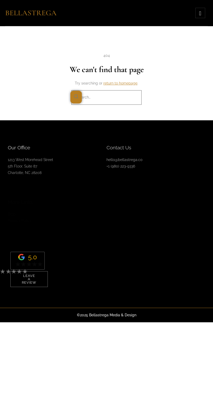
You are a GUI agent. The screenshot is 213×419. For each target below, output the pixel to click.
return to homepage (120, 83)
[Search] (76, 97)
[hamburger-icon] (200, 13)
